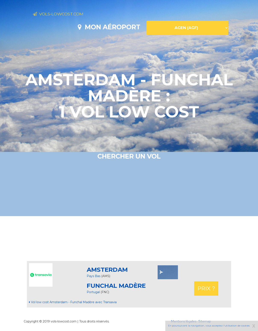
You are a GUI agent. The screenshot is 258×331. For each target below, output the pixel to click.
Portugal (94, 292)
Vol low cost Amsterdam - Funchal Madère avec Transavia (73, 302)
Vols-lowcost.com (67, 14)
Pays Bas (93, 276)
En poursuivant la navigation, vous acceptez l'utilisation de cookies (209, 325)
